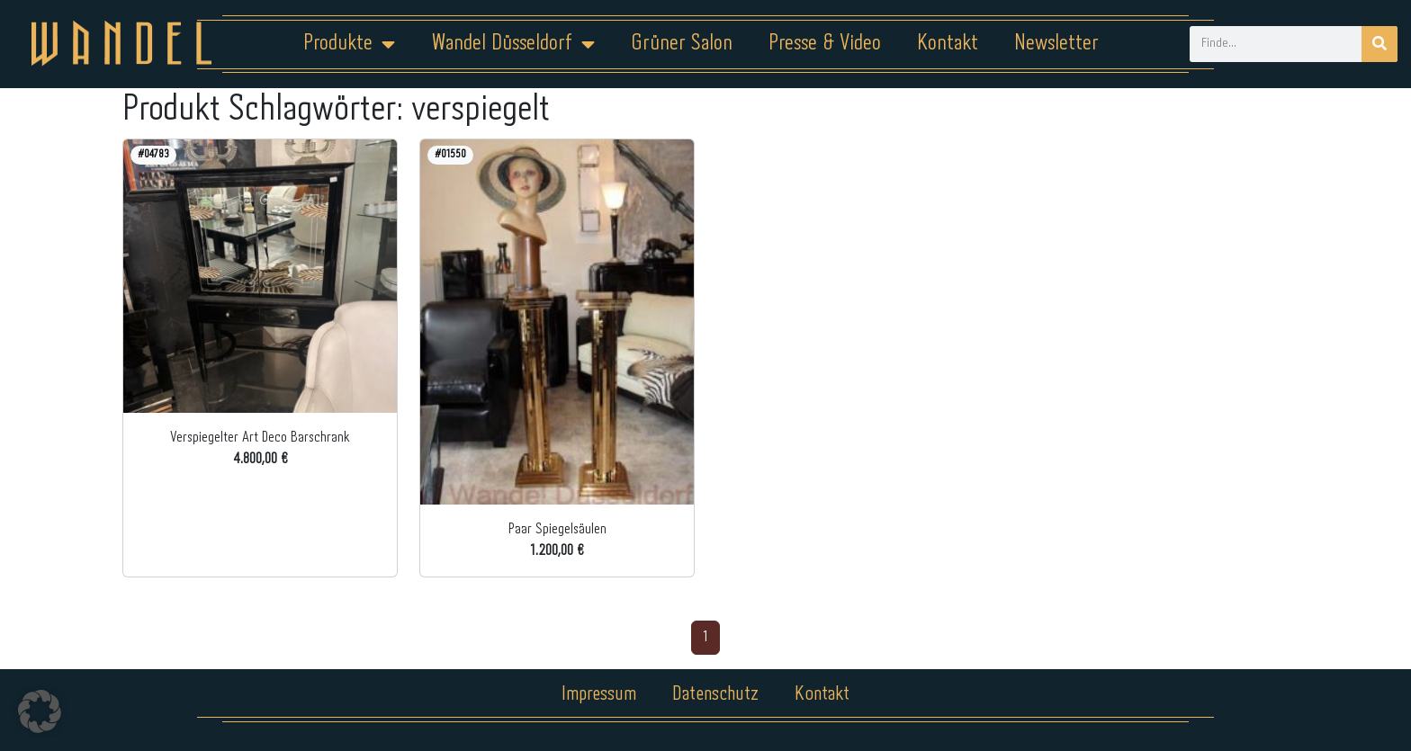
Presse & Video (824, 43)
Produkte (349, 44)
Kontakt (947, 43)
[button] (39, 711)
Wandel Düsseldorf (513, 44)
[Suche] (1380, 44)
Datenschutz (716, 694)
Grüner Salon (681, 43)
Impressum (597, 694)
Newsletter (1056, 43)
